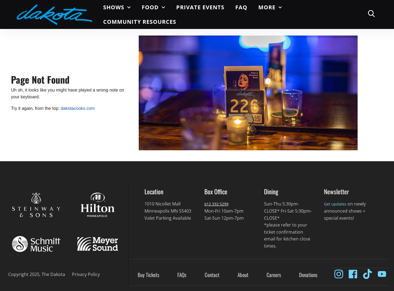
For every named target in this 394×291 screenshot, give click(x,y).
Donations (308, 275)
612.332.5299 (217, 204)
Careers (273, 275)
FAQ (241, 7)
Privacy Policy (86, 274)
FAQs (181, 275)
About (242, 275)
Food (153, 7)
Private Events (200, 7)
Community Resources (139, 21)
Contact (212, 275)
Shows (117, 7)
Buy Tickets (148, 275)
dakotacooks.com (78, 108)
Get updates (336, 204)
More (270, 7)
